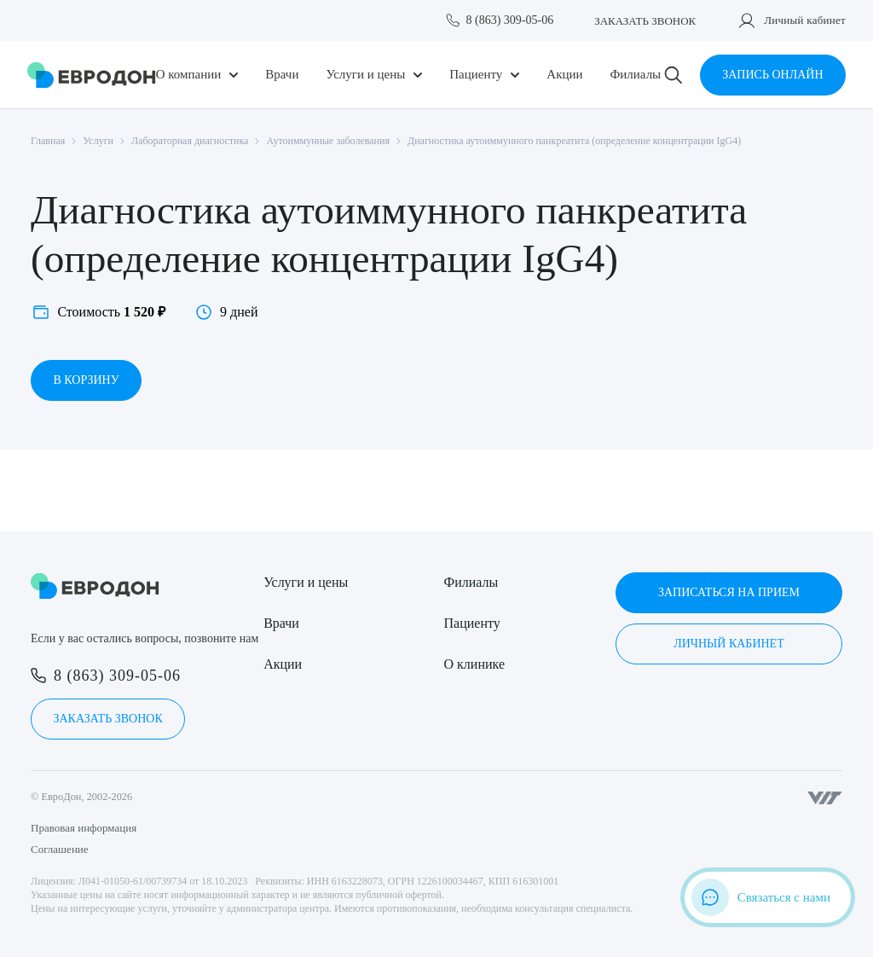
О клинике (474, 664)
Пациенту (475, 74)
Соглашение (60, 849)
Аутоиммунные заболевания (328, 141)
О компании (189, 74)
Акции (564, 74)
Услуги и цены (365, 74)
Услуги (98, 141)
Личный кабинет (805, 20)
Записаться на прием (729, 592)
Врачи (281, 74)
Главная (48, 141)
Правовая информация (83, 827)
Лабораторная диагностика (189, 141)
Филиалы (635, 74)
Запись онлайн (772, 74)
